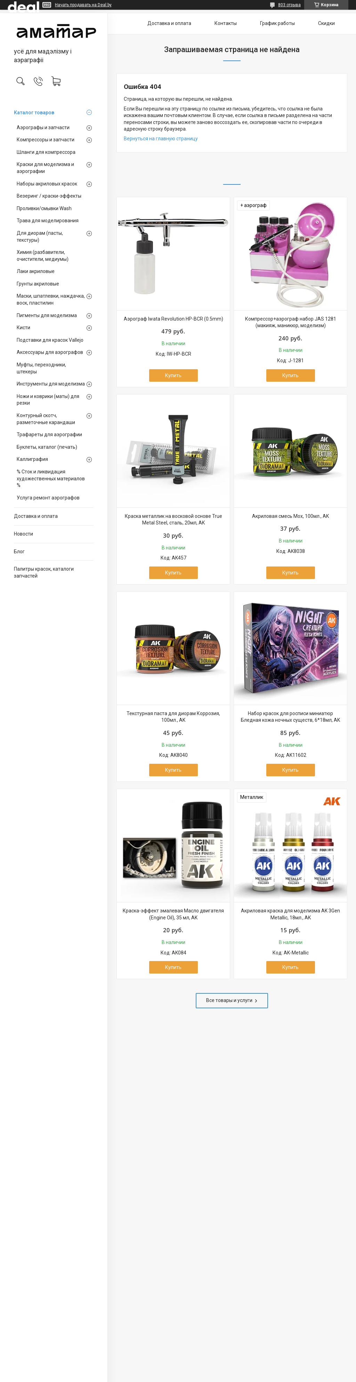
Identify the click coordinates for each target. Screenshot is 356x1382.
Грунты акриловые (38, 284)
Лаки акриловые (36, 271)
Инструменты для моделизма (51, 384)
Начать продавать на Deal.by (83, 4)
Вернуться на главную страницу (161, 138)
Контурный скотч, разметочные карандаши (46, 419)
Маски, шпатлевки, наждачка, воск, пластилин (51, 299)
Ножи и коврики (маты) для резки (48, 400)
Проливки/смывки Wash (44, 208)
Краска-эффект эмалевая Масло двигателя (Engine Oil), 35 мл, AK (173, 914)
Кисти (23, 327)
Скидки (326, 23)
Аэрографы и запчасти (43, 127)
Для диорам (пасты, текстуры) (40, 236)
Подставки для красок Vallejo (50, 340)
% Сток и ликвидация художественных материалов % (51, 478)
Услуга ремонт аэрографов (48, 497)
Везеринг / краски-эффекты (49, 196)
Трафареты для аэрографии (49, 434)
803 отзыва (289, 4)
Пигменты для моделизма (47, 315)
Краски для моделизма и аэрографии (45, 168)
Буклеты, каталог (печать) (47, 447)
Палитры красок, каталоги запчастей (44, 572)
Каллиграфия (32, 459)
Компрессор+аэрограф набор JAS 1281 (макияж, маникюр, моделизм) (290, 322)
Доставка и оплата (36, 516)
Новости (23, 534)
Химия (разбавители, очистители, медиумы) (42, 255)
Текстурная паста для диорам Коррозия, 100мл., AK (173, 717)
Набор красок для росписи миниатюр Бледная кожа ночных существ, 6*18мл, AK (290, 717)
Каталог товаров (34, 112)
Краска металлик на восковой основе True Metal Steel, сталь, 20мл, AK (173, 519)
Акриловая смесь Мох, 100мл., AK (290, 516)
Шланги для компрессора (46, 152)
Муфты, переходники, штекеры (41, 368)
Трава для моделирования (48, 220)
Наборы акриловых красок (47, 184)
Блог (19, 551)
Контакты (226, 23)
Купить (173, 375)
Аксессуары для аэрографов (50, 352)
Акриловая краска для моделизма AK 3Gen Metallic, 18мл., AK (290, 914)
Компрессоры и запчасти (45, 139)
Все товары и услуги (229, 1000)
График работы (277, 23)
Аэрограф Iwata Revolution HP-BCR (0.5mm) (173, 319)
